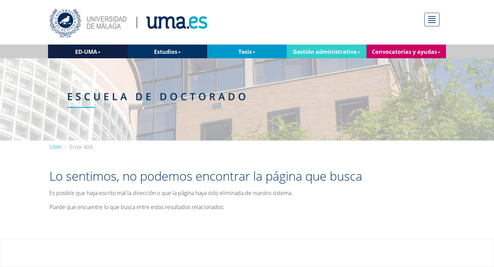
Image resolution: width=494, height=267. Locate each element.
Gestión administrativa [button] (326, 52)
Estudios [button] (167, 52)
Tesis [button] (246, 52)
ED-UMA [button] (88, 52)
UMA (55, 147)
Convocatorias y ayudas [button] (406, 52)
